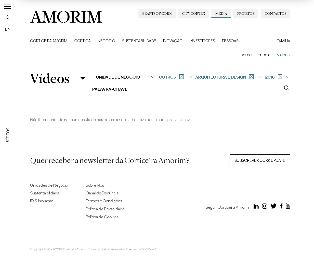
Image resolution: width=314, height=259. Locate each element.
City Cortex (193, 13)
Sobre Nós (95, 185)
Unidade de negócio (126, 77)
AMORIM (66, 15)
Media (221, 13)
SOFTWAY (148, 249)
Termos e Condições (104, 200)
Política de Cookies (102, 216)
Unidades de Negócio (49, 185)
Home (246, 54)
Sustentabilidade (139, 41)
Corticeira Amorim (48, 41)
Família (283, 41)
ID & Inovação (41, 200)
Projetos (245, 13)
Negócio (106, 41)
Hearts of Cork (157, 13)
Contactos (275, 13)
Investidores (202, 41)
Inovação (173, 41)
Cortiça (82, 41)
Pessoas (230, 41)
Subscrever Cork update (260, 160)
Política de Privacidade (105, 208)
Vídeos (49, 78)
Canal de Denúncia (102, 193)
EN (8, 29)
